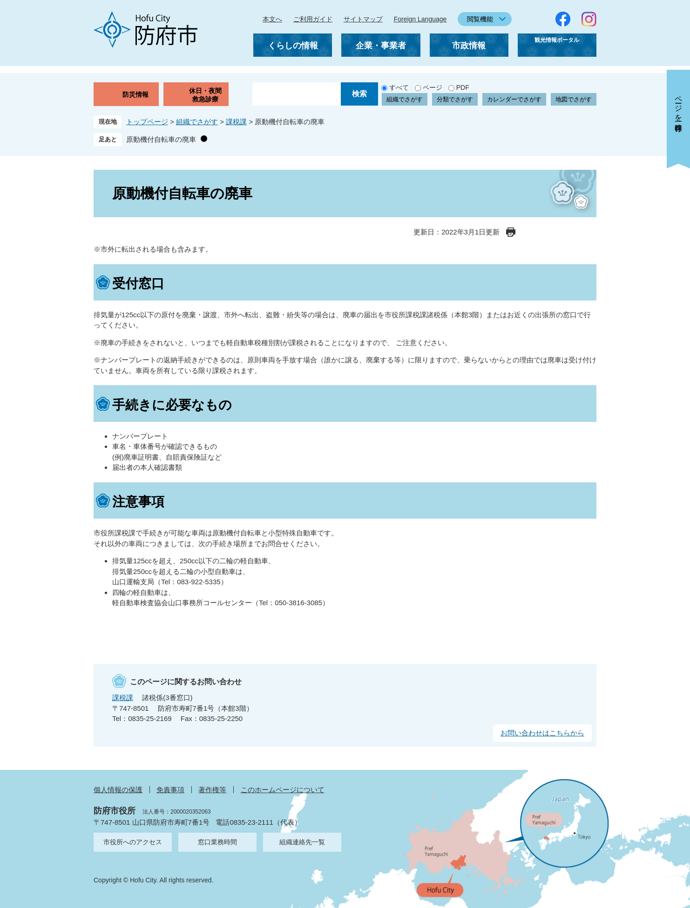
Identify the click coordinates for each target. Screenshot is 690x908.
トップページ (147, 122)
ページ (432, 87)
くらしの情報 (293, 45)
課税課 (236, 122)
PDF (462, 87)
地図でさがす (573, 99)
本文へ (272, 19)
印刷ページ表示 (511, 232)
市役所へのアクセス (132, 842)
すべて (399, 87)
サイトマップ (363, 19)
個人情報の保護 (118, 790)
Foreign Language (420, 19)
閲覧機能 (480, 19)
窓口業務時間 (217, 842)
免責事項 (170, 790)
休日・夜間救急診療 (205, 95)
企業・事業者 (381, 45)
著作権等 (212, 790)
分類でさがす (455, 99)
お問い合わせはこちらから (542, 733)
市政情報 (469, 45)
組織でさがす (404, 99)
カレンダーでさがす (514, 99)
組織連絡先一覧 (302, 842)
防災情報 (135, 94)
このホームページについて (283, 790)
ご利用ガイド (312, 19)
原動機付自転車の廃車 (161, 139)
